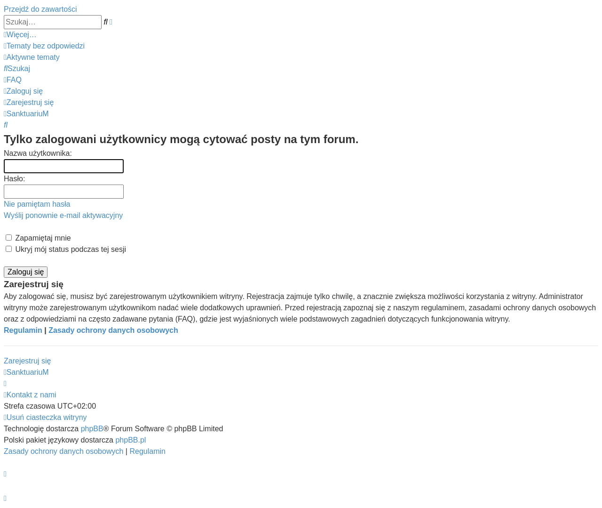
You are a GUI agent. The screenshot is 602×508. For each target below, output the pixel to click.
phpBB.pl (130, 440)
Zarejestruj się (27, 361)
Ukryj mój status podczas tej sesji (66, 249)
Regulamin (23, 330)
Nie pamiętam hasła (37, 204)
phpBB (92, 429)
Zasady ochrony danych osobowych (113, 330)
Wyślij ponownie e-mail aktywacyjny (63, 215)
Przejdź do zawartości (40, 9)
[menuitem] (44, 46)
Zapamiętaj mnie (38, 238)
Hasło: (14, 179)
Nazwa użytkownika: (38, 153)
